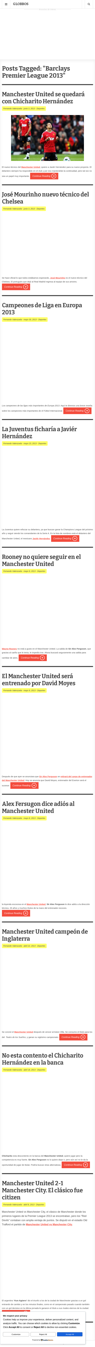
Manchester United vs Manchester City (49, 1224)
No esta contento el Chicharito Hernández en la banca (45, 1059)
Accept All (70, 1334)
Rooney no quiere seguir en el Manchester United (45, 560)
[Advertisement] (47, 31)
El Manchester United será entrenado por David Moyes (41, 679)
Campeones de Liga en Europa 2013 (45, 308)
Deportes (41, 108)
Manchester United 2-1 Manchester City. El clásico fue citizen (45, 1190)
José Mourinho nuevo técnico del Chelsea (43, 198)
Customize (16, 1334)
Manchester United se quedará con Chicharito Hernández (46, 97)
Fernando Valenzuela (12, 108)
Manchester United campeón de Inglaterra (44, 935)
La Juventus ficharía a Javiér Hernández (42, 432)
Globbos (20, 4)
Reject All (43, 1334)
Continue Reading (41, 176)
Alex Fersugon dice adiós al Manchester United (41, 807)
